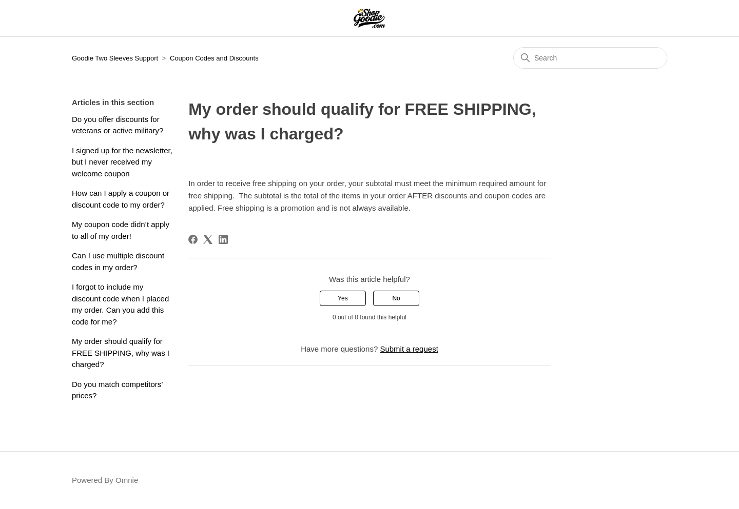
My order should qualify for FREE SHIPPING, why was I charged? (120, 353)
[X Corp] (207, 239)
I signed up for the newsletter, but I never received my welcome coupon (122, 162)
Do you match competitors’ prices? (117, 390)
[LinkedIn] (223, 239)
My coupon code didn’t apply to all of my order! (120, 230)
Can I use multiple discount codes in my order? (118, 261)
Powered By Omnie (105, 480)
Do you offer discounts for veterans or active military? (117, 125)
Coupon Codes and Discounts (214, 58)
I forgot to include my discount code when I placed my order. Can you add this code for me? (120, 304)
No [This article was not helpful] (396, 298)
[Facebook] (193, 239)
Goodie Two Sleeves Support (115, 58)
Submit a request (409, 348)
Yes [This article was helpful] (343, 298)
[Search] (590, 58)
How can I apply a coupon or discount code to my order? (120, 199)
